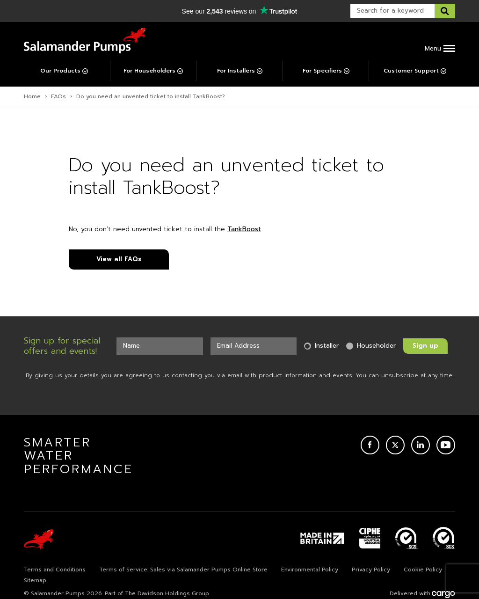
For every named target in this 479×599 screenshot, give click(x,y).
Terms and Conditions (55, 569)
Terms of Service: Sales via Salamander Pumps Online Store (183, 569)
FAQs (58, 96)
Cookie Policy (423, 569)
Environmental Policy (309, 569)
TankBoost (244, 229)
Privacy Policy (371, 569)
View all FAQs (118, 259)
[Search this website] (445, 11)
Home (32, 96)
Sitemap (35, 580)
